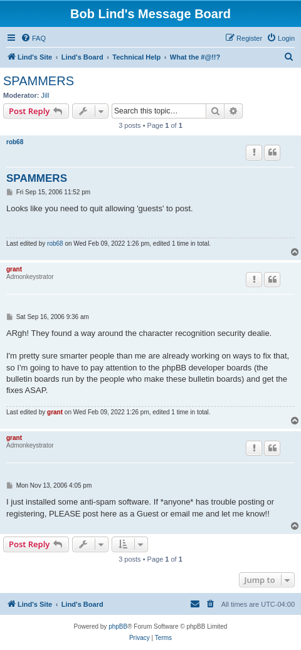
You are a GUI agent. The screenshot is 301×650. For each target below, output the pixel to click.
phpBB (117, 626)
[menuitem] (33, 38)
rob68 (14, 142)
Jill (45, 95)
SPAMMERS (38, 81)
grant (14, 269)
